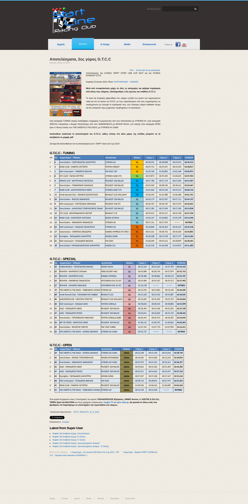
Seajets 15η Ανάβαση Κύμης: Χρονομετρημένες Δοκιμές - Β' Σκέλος (80, 446)
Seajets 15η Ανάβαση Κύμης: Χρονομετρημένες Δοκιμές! (76, 443)
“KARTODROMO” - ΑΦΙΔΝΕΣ (125, 82)
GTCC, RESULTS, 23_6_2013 (86, 412)
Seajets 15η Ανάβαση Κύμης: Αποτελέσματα (71, 433)
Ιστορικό (65, 422)
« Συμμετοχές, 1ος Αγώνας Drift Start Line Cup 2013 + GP (94, 452)
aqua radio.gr (123, 402)
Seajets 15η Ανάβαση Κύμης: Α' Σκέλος (68, 440)
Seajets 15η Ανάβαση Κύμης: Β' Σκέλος (68, 437)
